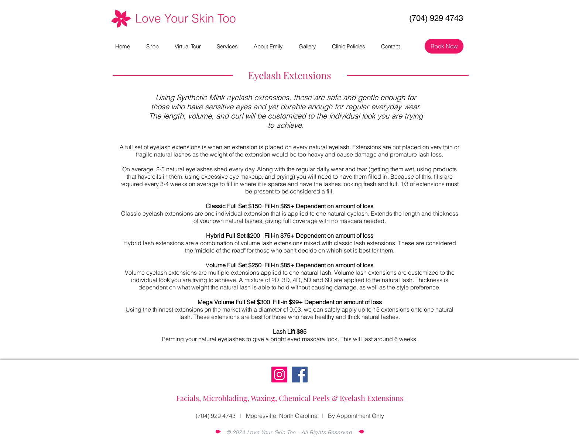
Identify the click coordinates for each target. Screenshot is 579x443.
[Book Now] (444, 46)
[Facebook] (300, 374)
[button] (231, 46)
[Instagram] (279, 374)
